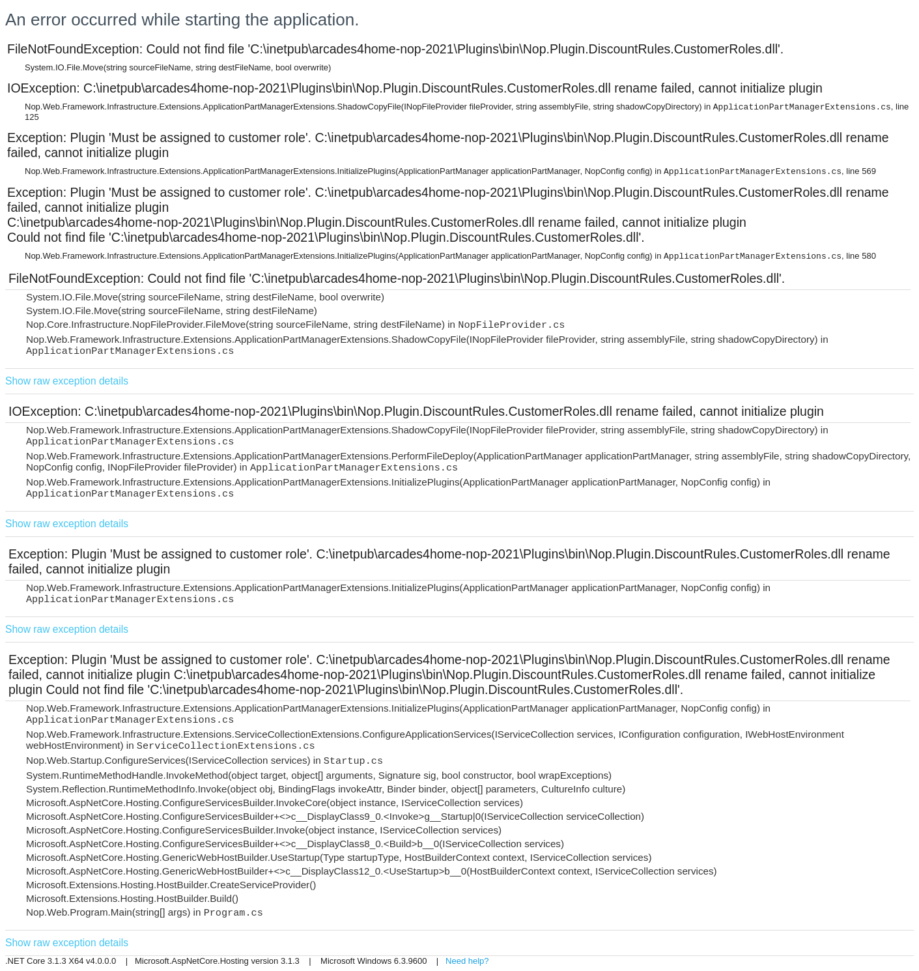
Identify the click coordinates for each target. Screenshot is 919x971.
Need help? (467, 961)
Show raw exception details (66, 380)
